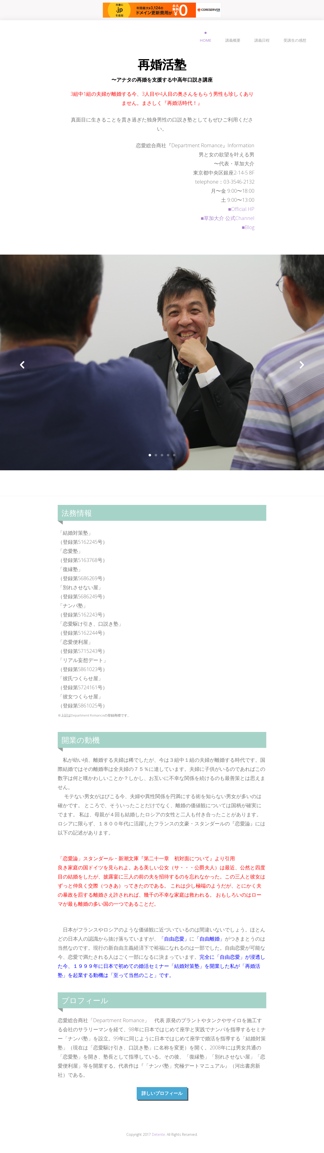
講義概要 (232, 40)
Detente (158, 1134)
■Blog (248, 227)
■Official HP (241, 209)
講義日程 (262, 40)
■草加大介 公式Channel (227, 218)
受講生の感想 (295, 40)
